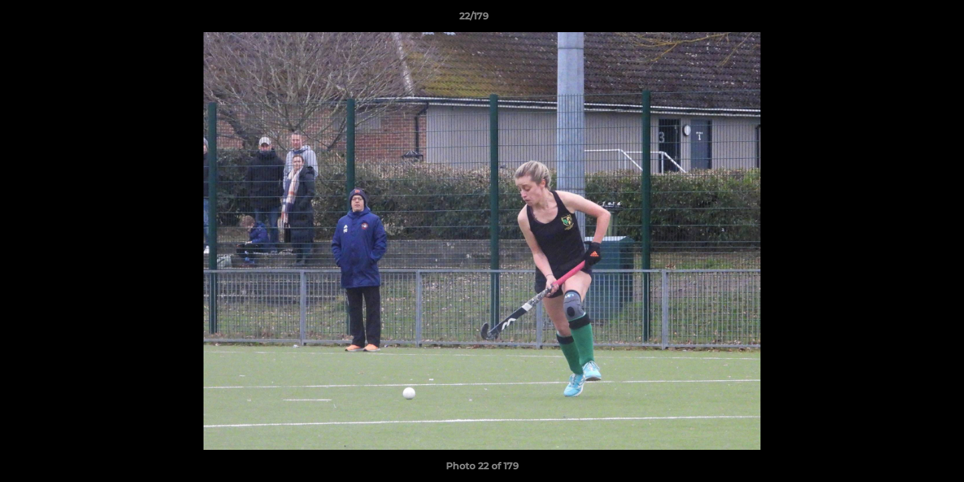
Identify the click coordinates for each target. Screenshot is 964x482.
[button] (908, 19)
